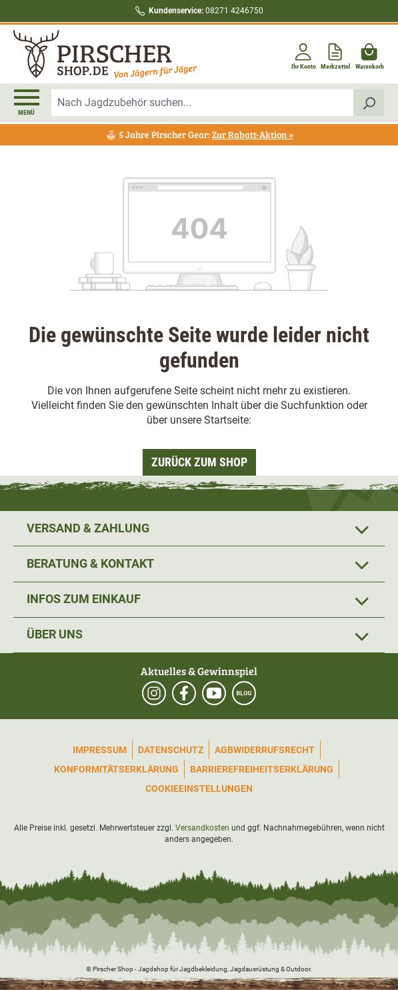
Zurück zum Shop (199, 462)
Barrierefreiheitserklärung (261, 769)
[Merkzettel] (335, 53)
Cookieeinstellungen (199, 788)
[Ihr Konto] (304, 53)
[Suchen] (369, 103)
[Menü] (26, 103)
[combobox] (203, 103)
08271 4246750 (206, 10)
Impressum (100, 750)
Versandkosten (202, 828)
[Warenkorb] (370, 53)
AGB (224, 750)
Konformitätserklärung (116, 769)
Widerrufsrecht (274, 750)
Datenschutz (170, 750)
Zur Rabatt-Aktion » (252, 134)
